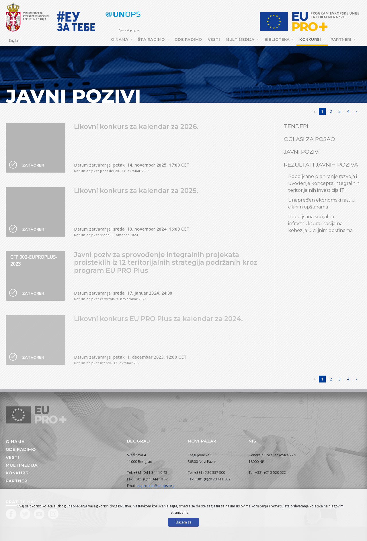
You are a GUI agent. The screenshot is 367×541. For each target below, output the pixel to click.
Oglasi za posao (309, 139)
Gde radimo (188, 39)
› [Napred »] (356, 111)
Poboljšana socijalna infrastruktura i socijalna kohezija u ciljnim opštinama (320, 223)
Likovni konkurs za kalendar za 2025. (136, 191)
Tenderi (296, 126)
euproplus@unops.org (155, 485)
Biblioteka (277, 39)
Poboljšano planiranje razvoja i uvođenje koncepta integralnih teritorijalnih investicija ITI (324, 183)
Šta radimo (152, 39)
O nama (120, 39)
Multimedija (241, 39)
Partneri (342, 39)
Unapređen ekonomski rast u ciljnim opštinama (321, 203)
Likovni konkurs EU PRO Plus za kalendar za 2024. (158, 319)
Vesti (214, 39)
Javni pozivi (302, 151)
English (15, 40)
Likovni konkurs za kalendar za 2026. (136, 127)
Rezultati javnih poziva (321, 164)
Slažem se (183, 522)
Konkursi (310, 39)
